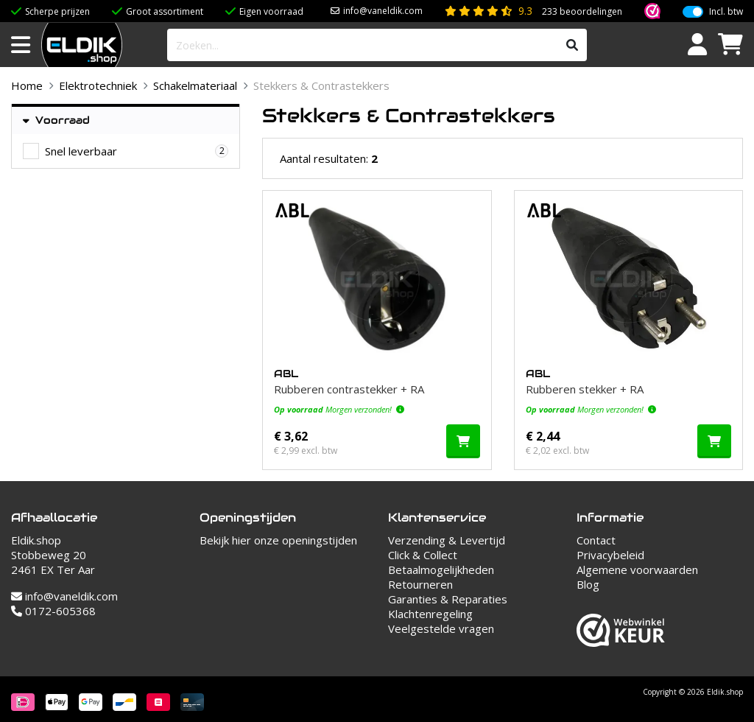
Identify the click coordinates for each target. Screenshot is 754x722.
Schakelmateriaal (195, 85)
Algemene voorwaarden (637, 569)
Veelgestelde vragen (441, 628)
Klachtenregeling (430, 613)
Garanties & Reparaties (447, 599)
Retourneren (420, 584)
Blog (588, 584)
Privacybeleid (610, 554)
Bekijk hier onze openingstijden (278, 540)
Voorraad (56, 120)
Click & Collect (422, 554)
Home (27, 85)
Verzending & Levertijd (446, 540)
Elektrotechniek (98, 85)
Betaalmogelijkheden (441, 569)
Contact (596, 540)
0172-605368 (53, 610)
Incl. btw (726, 11)
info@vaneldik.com (383, 10)
